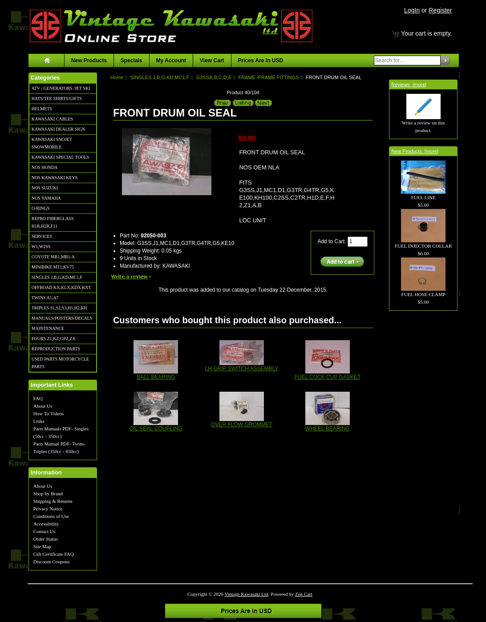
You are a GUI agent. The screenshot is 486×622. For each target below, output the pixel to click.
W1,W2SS (41, 246)
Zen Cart (303, 594)
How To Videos (48, 413)
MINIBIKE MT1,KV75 (53, 267)
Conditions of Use (51, 516)
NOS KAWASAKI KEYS (55, 177)
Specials (131, 60)
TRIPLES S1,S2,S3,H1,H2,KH (59, 307)
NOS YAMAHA (46, 198)
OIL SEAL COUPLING (156, 428)
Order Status (45, 539)
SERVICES (42, 236)
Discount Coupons (51, 561)
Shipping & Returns (53, 501)
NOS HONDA (45, 167)
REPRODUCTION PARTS (56, 348)
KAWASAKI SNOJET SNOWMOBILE (52, 143)
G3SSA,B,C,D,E (213, 77)
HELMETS (42, 108)
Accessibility (46, 523)
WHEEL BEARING (327, 428)
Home (116, 77)
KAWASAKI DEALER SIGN (58, 129)
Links (39, 421)
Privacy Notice (48, 508)
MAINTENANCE (48, 328)
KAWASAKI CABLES (52, 118)
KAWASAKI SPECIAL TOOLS (60, 157)
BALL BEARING (156, 377)
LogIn (412, 10)
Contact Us (44, 531)
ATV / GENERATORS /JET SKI (61, 88)
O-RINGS (41, 208)
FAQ (38, 398)
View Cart (212, 60)
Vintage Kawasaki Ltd (246, 594)
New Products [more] (414, 151)
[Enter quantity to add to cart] (358, 242)
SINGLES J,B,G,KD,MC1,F (57, 277)
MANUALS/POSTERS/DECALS (62, 318)
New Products (89, 60)
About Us (42, 406)
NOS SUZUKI (45, 187)
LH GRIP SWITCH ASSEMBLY (242, 368)
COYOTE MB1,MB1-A (53, 256)
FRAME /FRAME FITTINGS (268, 77)
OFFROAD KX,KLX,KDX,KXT (61, 287)
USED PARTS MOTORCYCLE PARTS (60, 363)
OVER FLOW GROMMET (241, 424)
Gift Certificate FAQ (53, 554)
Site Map (42, 546)
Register (440, 10)
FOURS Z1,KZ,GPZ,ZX (54, 338)
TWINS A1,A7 (45, 297)
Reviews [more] (408, 84)
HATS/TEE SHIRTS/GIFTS (57, 98)
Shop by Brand (48, 493)
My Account (171, 60)
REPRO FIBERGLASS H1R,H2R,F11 (53, 222)
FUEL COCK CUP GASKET (328, 377)
